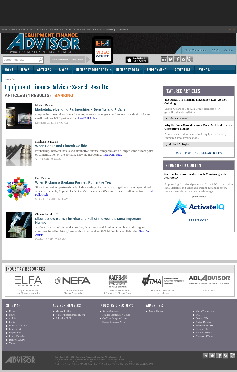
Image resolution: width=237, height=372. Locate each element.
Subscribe (14, 78)
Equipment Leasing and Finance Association (28, 291)
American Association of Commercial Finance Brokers (118, 291)
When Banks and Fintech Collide (61, 146)
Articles (44, 70)
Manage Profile (63, 311)
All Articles (211, 153)
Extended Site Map (205, 325)
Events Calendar (17, 336)
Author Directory (204, 322)
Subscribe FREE (63, 318)
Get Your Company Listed (114, 318)
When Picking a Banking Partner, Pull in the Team (74, 182)
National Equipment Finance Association (73, 291)
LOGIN (231, 29)
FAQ (198, 314)
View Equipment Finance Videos (67, 59)
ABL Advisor (209, 290)
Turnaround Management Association (163, 291)
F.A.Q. (215, 50)
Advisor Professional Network (70, 314)
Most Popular (187, 153)
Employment (157, 70)
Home (9, 70)
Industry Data (127, 70)
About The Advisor (195, 50)
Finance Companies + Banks (116, 314)
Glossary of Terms (204, 336)
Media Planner (156, 311)
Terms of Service (204, 332)
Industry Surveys (17, 339)
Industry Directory (92, 70)
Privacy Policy (203, 329)
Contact (228, 50)
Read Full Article (87, 118)
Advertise (183, 70)
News (25, 70)
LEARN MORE (198, 220)
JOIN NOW (122, 29)
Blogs (63, 70)
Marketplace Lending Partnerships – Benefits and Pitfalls (80, 109)
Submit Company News (113, 322)
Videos (12, 343)
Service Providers (110, 311)
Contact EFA (202, 318)
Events (204, 70)
